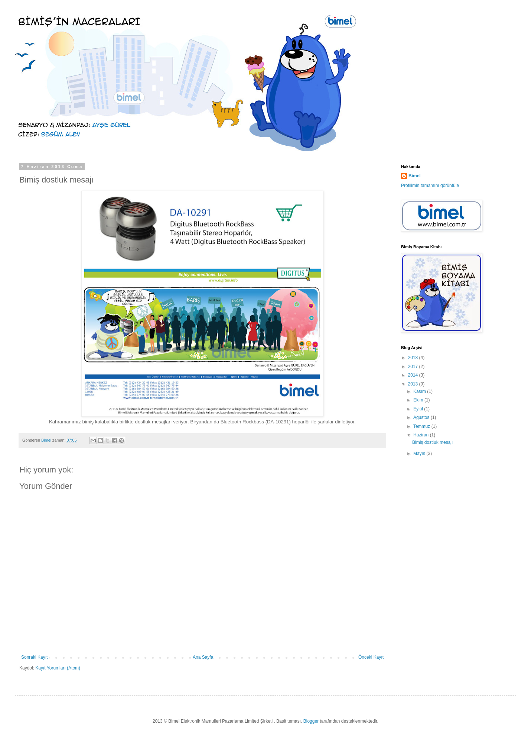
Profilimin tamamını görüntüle (430, 185)
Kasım (420, 391)
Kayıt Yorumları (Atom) (57, 668)
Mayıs (419, 453)
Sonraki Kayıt (34, 657)
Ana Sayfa (203, 657)
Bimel (414, 175)
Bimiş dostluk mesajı (432, 442)
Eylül (418, 409)
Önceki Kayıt (371, 657)
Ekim (418, 400)
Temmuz (422, 426)
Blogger (311, 721)
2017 (413, 366)
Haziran (421, 435)
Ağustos (422, 417)
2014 (413, 375)
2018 (413, 357)
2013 (413, 384)
